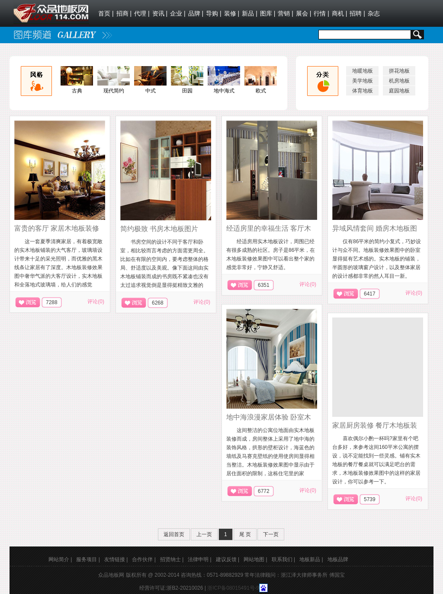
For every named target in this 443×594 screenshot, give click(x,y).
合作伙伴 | (143, 559)
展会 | (303, 13)
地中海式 (224, 91)
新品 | (249, 13)
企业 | (178, 13)
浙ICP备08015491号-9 (233, 588)
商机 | (339, 13)
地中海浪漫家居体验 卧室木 (268, 417)
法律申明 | (199, 559)
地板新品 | (311, 559)
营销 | (285, 13)
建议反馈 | (227, 559)
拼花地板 (399, 71)
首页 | (106, 13)
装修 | (232, 13)
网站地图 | (255, 559)
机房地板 (399, 81)
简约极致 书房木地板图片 (159, 228)
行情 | (321, 13)
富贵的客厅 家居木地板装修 (56, 228)
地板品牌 (337, 559)
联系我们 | (283, 559)
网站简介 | (60, 559)
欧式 (261, 91)
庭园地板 (399, 91)
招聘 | (357, 13)
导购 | (214, 13)
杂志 (375, 13)
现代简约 (113, 91)
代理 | (142, 13)
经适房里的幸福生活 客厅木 (268, 228)
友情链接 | (116, 559)
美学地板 (362, 81)
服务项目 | (88, 559)
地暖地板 (362, 71)
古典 (77, 91)
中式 (150, 91)
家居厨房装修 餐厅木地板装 (374, 425)
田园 (187, 91)
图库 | (268, 13)
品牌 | (196, 13)
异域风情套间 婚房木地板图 (374, 228)
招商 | (124, 13)
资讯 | (160, 13)
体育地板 (362, 91)
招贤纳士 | (171, 559)
